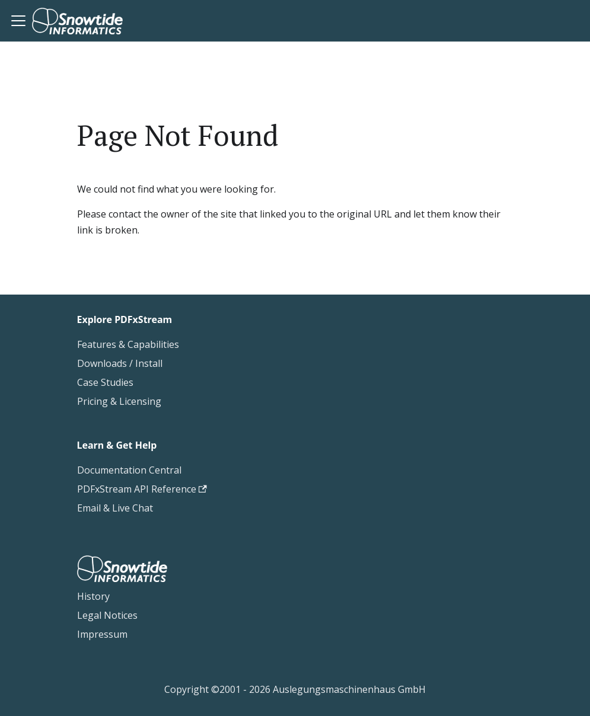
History (93, 596)
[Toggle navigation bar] (18, 21)
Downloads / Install (119, 363)
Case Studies (105, 382)
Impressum (102, 634)
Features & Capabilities (128, 344)
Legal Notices (107, 615)
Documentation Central (129, 470)
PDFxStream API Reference (142, 489)
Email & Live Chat (115, 507)
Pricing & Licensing (119, 401)
